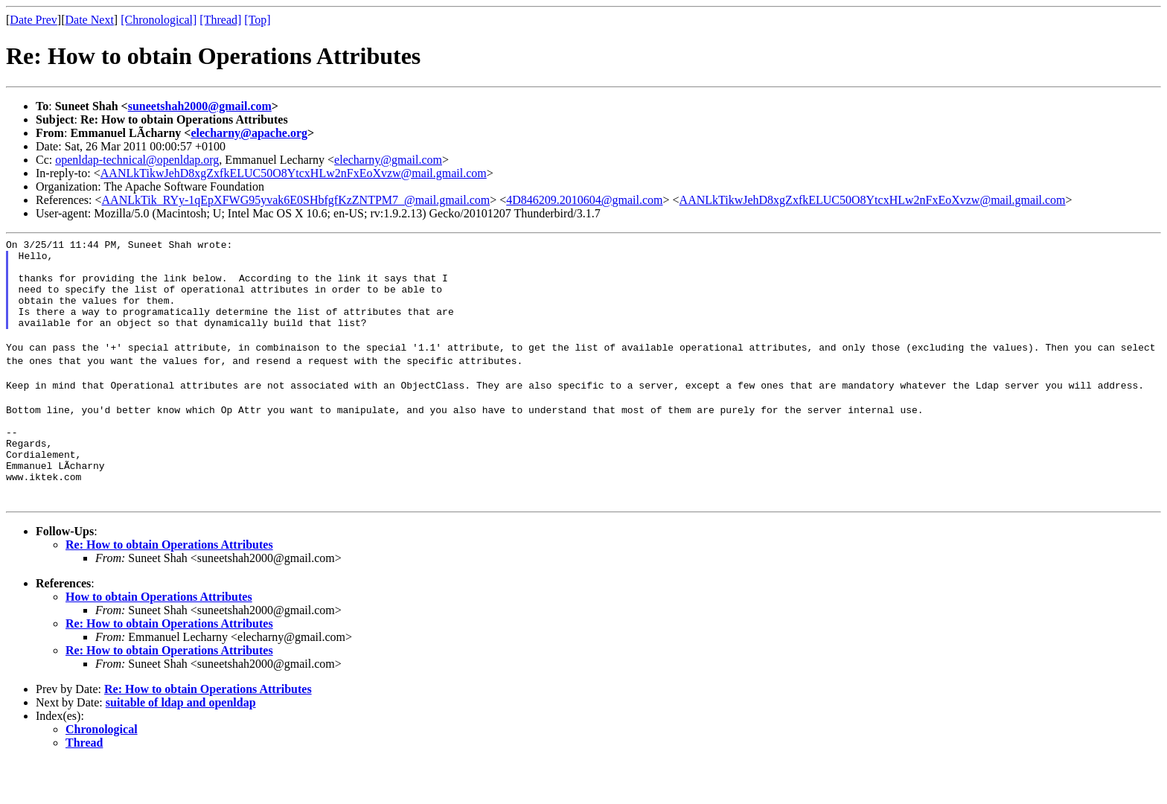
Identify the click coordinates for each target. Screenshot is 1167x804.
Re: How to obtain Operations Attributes (169, 587)
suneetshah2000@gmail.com (200, 106)
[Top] (257, 19)
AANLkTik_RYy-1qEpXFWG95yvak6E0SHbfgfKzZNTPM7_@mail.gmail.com (296, 200)
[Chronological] (158, 19)
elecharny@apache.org (249, 133)
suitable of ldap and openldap (181, 744)
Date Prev (33, 19)
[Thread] (220, 19)
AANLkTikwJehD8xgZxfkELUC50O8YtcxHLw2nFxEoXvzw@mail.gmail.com (293, 173)
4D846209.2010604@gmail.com (584, 200)
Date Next (89, 19)
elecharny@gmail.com (388, 159)
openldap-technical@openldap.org (137, 159)
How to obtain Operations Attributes (158, 639)
